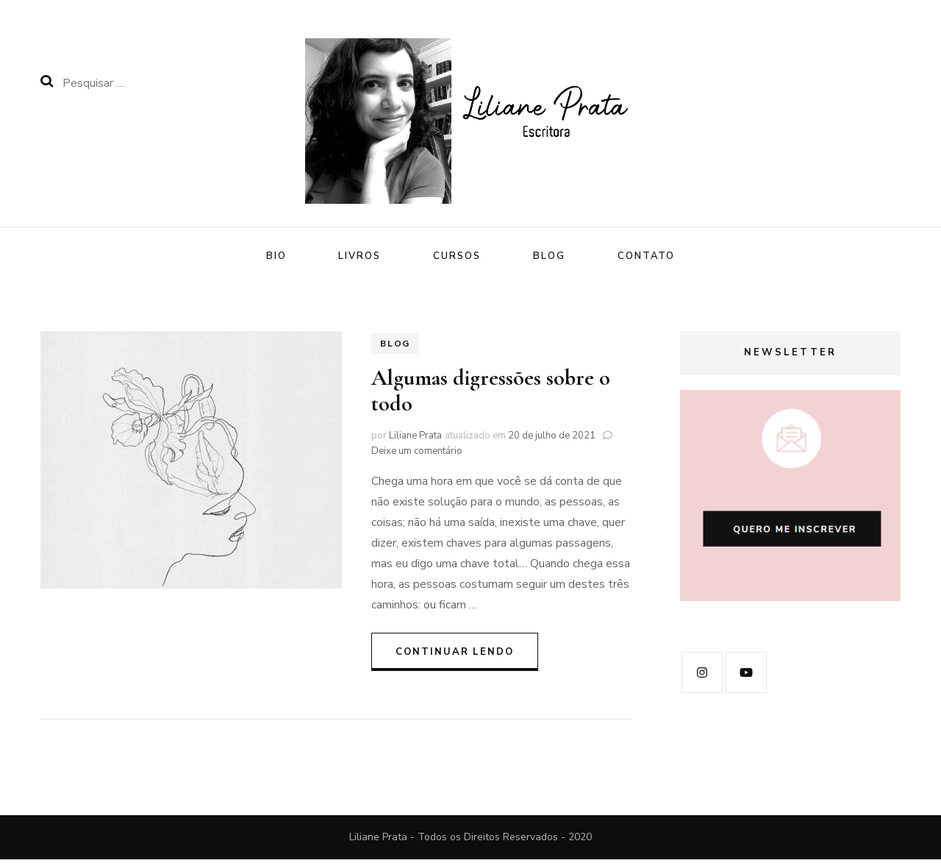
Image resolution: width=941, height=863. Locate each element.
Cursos (457, 256)
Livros (359, 256)
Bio (276, 256)
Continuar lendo (455, 654)
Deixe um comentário (416, 454)
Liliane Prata (415, 439)
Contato (647, 256)
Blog (549, 256)
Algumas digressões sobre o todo (490, 394)
